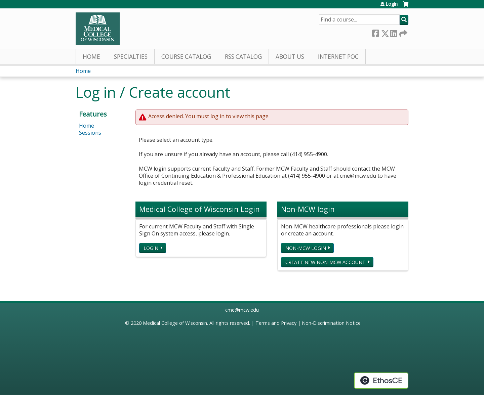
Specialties (131, 56)
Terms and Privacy (275, 323)
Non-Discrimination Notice (331, 323)
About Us (290, 56)
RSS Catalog (243, 56)
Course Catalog (186, 56)
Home (91, 56)
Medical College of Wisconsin (175, 323)
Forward (402, 32)
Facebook (375, 32)
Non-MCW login (305, 248)
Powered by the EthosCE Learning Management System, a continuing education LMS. (381, 380)
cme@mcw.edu (242, 310)
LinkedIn (393, 32)
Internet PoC (338, 56)
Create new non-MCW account (325, 262)
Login (392, 4)
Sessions (90, 132)
